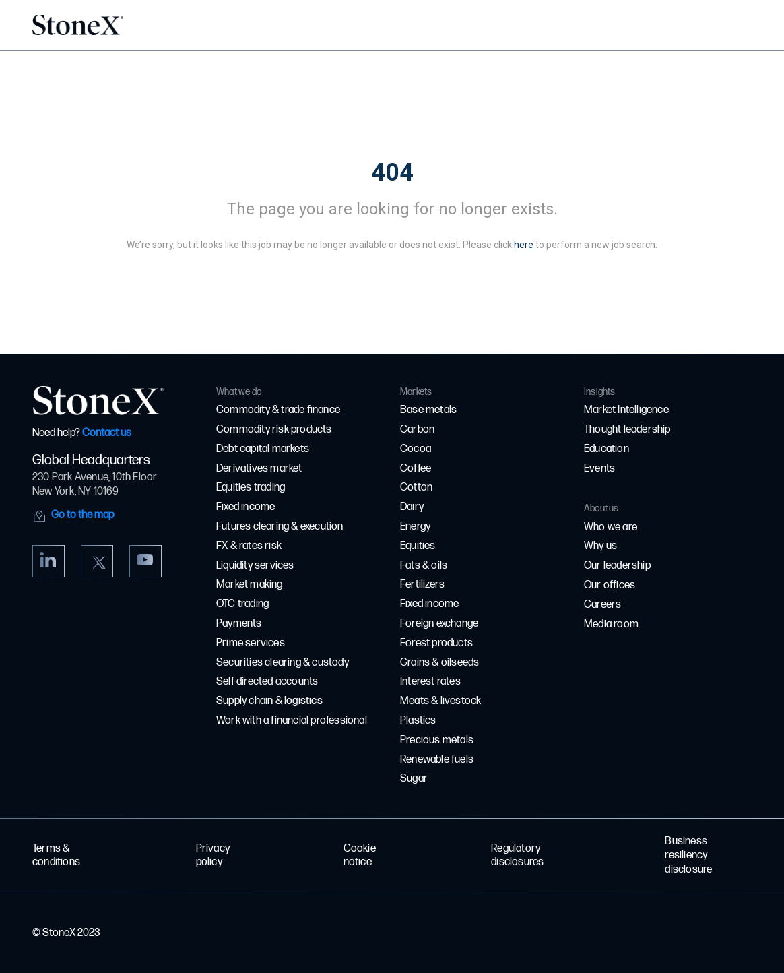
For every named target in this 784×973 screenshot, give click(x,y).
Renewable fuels (436, 759)
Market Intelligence (626, 410)
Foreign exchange (439, 623)
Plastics (418, 720)
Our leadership (617, 565)
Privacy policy (213, 855)
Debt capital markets (262, 449)
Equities (418, 546)
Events (599, 468)
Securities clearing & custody (282, 662)
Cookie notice (360, 855)
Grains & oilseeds (439, 662)
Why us (600, 546)
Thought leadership (627, 429)
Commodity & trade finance (278, 410)
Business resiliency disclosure (688, 855)
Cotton (416, 487)
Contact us (106, 433)
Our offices (609, 585)
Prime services (250, 643)
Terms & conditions (56, 855)
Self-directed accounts (267, 681)
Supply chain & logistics (269, 701)
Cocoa (415, 449)
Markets (416, 392)
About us (601, 508)
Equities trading (250, 487)
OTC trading (242, 604)
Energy (415, 526)
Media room (611, 624)
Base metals (428, 410)
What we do (238, 392)
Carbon (417, 429)
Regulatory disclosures (517, 855)
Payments (239, 623)
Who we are (610, 527)
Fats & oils (423, 565)
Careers (602, 604)
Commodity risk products (274, 429)
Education (606, 449)
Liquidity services (255, 565)
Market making (249, 584)
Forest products (436, 643)
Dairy (412, 507)
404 (392, 172)
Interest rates (430, 681)
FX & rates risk (249, 546)
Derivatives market (259, 468)
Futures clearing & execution (280, 526)
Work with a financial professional (291, 720)
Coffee (415, 468)
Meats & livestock (440, 701)
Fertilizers (422, 584)
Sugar (414, 778)
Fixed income (245, 507)
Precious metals (436, 740)
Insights (600, 392)
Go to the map (82, 515)
